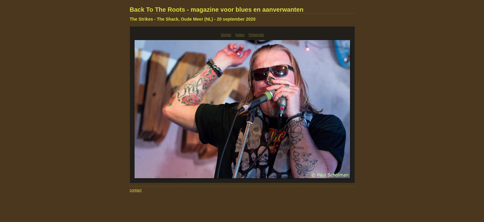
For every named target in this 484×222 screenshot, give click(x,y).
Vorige (226, 35)
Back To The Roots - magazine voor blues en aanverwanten (216, 9)
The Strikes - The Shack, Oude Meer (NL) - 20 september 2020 (193, 19)
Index (239, 35)
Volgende (256, 35)
